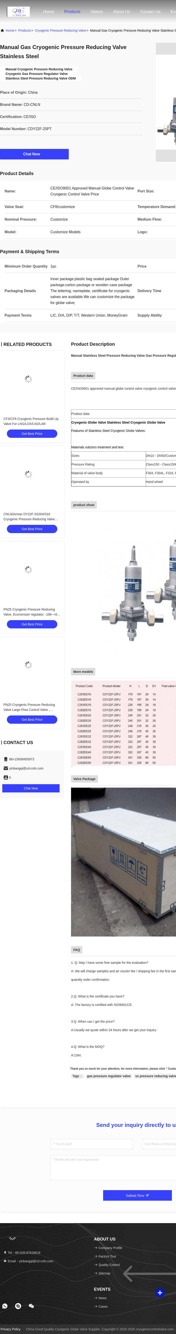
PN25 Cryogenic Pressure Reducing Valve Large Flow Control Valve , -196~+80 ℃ (29, 710)
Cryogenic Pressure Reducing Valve (60, 30)
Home (48, 11)
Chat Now (34, 154)
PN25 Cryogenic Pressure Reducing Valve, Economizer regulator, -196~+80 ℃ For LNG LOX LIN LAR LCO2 (31, 614)
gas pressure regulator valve (109, 1076)
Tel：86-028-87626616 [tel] (21, 1253)
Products (72, 11)
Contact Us (150, 11)
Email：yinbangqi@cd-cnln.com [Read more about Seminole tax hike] (28, 1261)
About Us (121, 11)
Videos (97, 11)
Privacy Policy (10, 1329)
